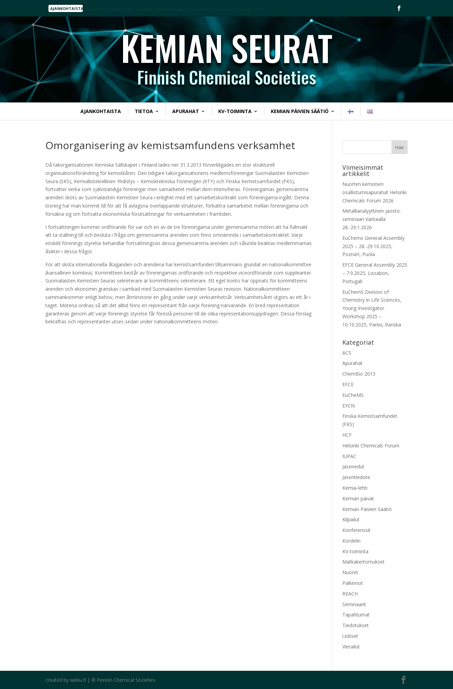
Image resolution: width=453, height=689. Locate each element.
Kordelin (351, 540)
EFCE (348, 384)
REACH (350, 593)
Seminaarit (354, 604)
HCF (347, 435)
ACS (346, 352)
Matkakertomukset (363, 561)
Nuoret (350, 572)
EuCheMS (353, 395)
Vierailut (351, 646)
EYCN (348, 405)
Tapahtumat (356, 614)
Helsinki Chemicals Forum (370, 445)
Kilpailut (351, 519)
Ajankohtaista (100, 111)
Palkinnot (352, 583)
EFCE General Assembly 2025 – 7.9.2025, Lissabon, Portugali (374, 273)
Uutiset (350, 636)
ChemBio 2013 (358, 373)
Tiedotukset (355, 625)
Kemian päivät (358, 498)
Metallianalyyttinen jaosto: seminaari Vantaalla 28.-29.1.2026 (371, 219)
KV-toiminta (235, 111)
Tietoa (144, 111)
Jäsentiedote (356, 477)
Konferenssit (356, 530)
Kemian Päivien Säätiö (300, 111)
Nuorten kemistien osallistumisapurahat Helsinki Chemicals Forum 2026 (374, 192)
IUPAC (349, 456)
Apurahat (185, 111)
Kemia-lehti (354, 488)
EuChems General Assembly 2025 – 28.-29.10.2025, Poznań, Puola (373, 246)
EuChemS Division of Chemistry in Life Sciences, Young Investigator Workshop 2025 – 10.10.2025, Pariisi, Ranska (371, 308)
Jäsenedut (353, 466)
